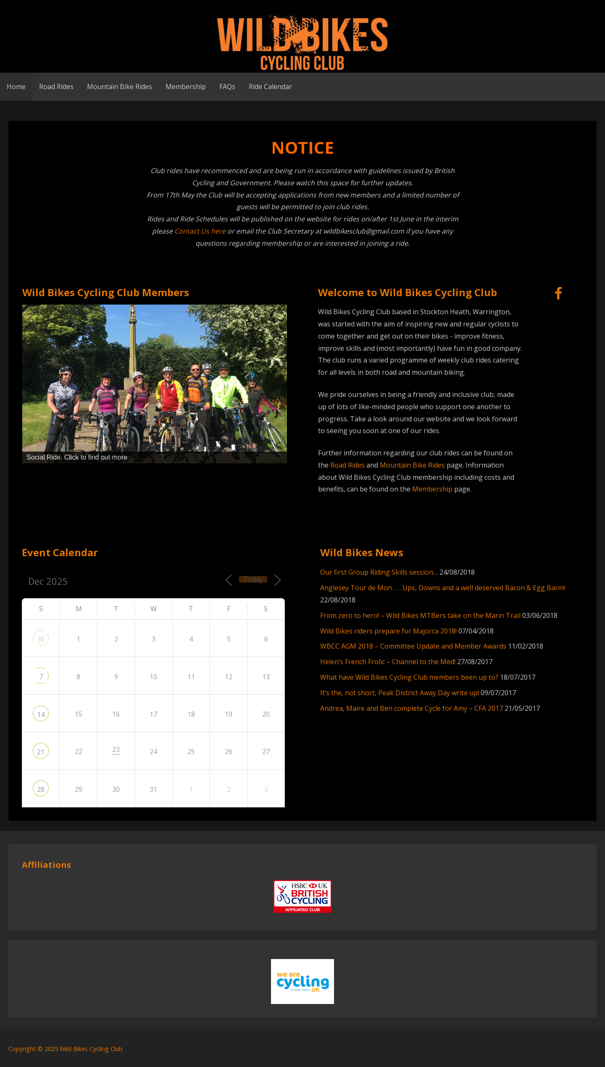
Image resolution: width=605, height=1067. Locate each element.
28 (41, 789)
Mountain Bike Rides (119, 86)
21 (41, 752)
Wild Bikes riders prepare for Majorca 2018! (388, 631)
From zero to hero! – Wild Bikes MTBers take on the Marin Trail (420, 615)
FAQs (227, 86)
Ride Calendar (270, 86)
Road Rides (56, 86)
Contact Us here (200, 231)
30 (41, 639)
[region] (154, 384)
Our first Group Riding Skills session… (379, 572)
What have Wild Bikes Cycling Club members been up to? (409, 677)
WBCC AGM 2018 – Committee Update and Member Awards (413, 646)
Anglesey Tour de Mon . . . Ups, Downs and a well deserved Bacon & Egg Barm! (442, 587)
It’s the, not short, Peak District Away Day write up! (399, 692)
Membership (186, 86)
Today (253, 579)
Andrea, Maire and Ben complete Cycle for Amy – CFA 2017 (411, 708)
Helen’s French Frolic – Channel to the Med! (387, 661)
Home (16, 86)
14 (41, 714)
